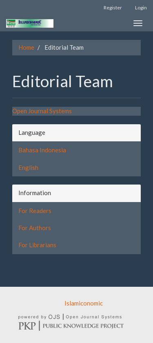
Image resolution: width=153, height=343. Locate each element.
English (28, 167)
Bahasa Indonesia (42, 150)
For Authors (34, 227)
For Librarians (37, 244)
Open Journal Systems (42, 110)
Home (26, 47)
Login (141, 7)
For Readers (34, 210)
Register (113, 7)
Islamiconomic (83, 303)
